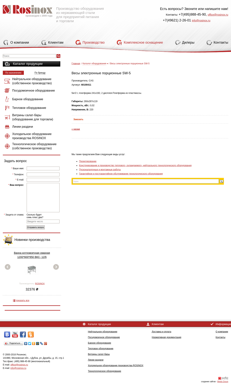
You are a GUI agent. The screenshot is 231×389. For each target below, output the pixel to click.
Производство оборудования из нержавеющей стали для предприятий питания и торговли (53, 12)
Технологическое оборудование (104, 371)
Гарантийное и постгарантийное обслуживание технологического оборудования (121, 173)
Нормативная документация (166, 337)
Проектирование (88, 161)
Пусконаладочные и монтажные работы (100, 169)
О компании (222, 331)
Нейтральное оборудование (102, 331)
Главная (76, 63)
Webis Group (222, 382)
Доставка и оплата (161, 331)
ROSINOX (40, 283)
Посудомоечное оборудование (104, 337)
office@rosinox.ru (218, 14)
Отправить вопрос (35, 227)
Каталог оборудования (94, 63)
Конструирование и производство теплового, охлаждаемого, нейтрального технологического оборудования (135, 165)
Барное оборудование (99, 343)
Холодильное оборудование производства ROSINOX (115, 365)
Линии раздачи (95, 360)
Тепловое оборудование (100, 348)
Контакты (220, 337)
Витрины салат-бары (99, 354)
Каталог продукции (28, 64)
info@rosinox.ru (201, 20)
